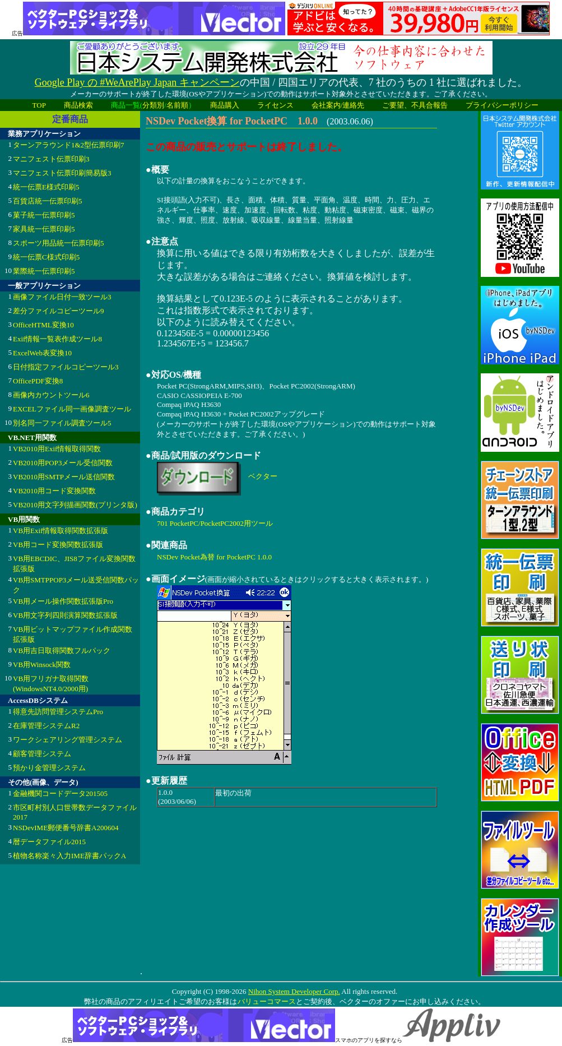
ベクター (262, 476)
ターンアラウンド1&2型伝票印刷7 (68, 145)
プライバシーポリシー (502, 105)
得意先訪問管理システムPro (58, 711)
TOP (39, 105)
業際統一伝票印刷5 (44, 271)
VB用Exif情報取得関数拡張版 (60, 530)
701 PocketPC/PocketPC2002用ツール (215, 523)
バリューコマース (266, 1001)
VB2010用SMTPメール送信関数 (64, 477)
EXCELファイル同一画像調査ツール (72, 409)
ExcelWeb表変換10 (42, 353)
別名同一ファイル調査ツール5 (62, 423)
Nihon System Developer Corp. (294, 991)
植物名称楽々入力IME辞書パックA (69, 855)
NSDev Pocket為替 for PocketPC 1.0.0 (214, 557)
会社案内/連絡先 (338, 105)
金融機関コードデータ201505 (60, 793)
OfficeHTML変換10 (43, 325)
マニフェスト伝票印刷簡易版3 (62, 173)
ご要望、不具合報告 (415, 105)
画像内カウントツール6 (51, 395)
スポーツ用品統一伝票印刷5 (58, 243)
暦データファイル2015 (49, 841)
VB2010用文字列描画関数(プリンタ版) (75, 505)
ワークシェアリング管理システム (67, 739)
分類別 (153, 105)
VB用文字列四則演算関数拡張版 (65, 615)
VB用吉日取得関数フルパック (61, 650)
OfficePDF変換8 (38, 381)
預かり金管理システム (49, 767)
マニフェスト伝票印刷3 (51, 159)
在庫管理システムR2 (46, 725)
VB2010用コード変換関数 (54, 491)
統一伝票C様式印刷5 (46, 257)
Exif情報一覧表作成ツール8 (57, 339)
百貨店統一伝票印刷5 (47, 201)
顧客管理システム (42, 753)
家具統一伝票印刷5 (44, 229)
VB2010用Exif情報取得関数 (57, 449)
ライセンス (275, 105)
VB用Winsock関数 (42, 664)
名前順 (177, 105)
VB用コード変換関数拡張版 (58, 544)
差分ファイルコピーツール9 (58, 311)
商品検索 (78, 105)
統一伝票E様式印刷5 (46, 187)
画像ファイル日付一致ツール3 (62, 297)
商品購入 (224, 105)
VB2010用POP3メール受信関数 (63, 463)
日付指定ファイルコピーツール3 (66, 367)
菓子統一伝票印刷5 (44, 215)
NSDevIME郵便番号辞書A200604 (66, 827)
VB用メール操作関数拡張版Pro (63, 601)
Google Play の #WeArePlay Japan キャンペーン (137, 82)
